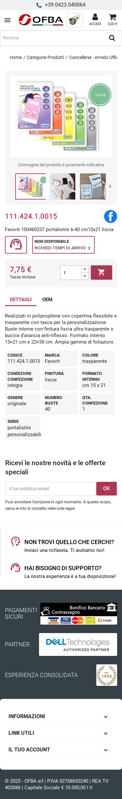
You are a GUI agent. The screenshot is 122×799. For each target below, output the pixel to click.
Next (110, 186)
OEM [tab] (47, 300)
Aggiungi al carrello (101, 272)
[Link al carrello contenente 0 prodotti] (112, 20)
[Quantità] (71, 272)
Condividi (110, 216)
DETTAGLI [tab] (21, 300)
